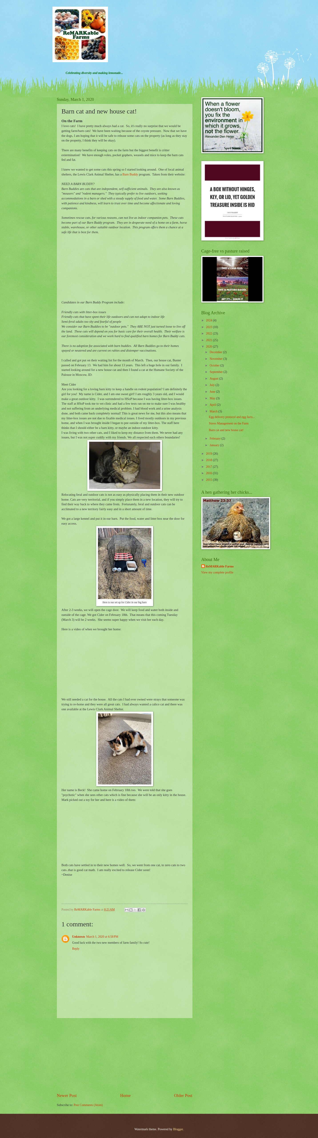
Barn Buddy (130, 174)
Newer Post (67, 1095)
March (214, 411)
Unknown (78, 936)
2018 (209, 460)
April (213, 404)
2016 (209, 473)
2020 (209, 346)
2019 (209, 453)
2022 (209, 333)
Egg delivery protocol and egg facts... (232, 417)
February (215, 438)
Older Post (183, 1095)
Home (125, 1095)
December (216, 352)
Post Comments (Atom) (88, 1105)
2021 (209, 340)
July (212, 385)
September (216, 372)
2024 (209, 320)
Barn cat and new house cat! (226, 430)
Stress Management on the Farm (229, 423)
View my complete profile (217, 572)
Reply (76, 948)
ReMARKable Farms (220, 566)
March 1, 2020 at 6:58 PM (102, 936)
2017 (209, 466)
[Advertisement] (124, 1055)
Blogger (178, 1129)
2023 (209, 327)
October (215, 365)
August (214, 378)
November (216, 358)
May (213, 398)
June (213, 391)
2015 (209, 479)
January (215, 445)
